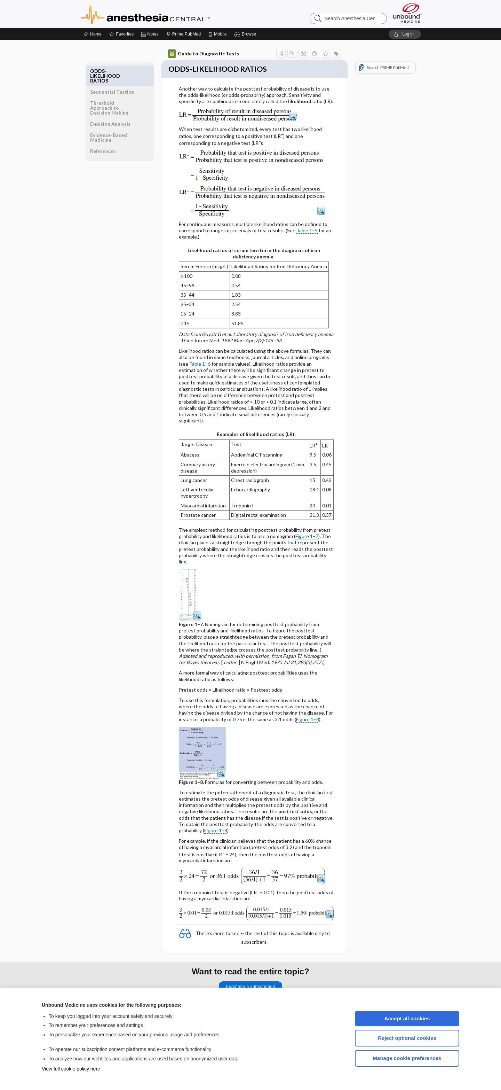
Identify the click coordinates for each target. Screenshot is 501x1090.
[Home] (93, 34)
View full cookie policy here (71, 1069)
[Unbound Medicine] (407, 13)
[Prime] (183, 34)
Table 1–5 (307, 231)
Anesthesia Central (167, 13)
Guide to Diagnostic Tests (203, 53)
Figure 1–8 (307, 720)
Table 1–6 (199, 364)
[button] (246, 34)
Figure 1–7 (306, 537)
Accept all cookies (407, 1018)
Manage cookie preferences (407, 1058)
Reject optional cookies (407, 1038)
